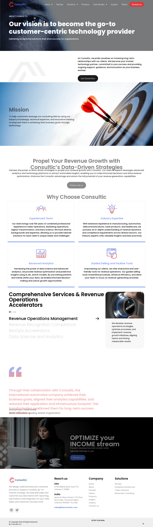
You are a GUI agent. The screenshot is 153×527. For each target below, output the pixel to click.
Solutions (71, 4)
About (48, 4)
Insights (113, 4)
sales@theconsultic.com (66, 508)
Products (85, 4)
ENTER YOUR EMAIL (98, 521)
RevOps (59, 4)
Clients (124, 4)
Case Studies (99, 4)
